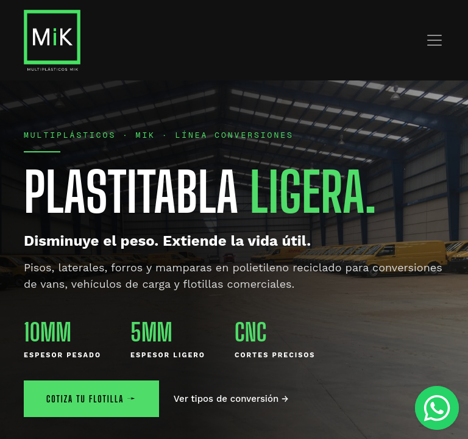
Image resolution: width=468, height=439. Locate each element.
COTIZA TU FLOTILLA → (91, 398)
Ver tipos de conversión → (231, 398)
